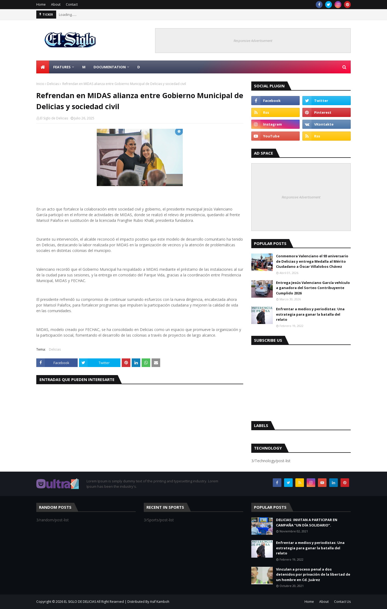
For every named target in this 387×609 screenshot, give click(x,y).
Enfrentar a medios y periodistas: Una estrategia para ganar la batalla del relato (310, 314)
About (55, 4)
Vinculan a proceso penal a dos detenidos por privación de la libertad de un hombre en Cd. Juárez (313, 574)
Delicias (53, 83)
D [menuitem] (138, 67)
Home (41, 4)
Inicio (40, 83)
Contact (72, 4)
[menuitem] (42, 66)
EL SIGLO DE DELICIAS (80, 601)
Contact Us (342, 601)
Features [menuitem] (62, 67)
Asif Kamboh (159, 601)
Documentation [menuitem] (110, 67)
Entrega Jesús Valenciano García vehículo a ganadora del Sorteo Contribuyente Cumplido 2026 (313, 287)
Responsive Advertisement (253, 40)
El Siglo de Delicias (54, 118)
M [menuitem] (83, 67)
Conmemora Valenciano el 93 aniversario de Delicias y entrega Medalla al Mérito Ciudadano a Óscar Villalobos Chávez (312, 261)
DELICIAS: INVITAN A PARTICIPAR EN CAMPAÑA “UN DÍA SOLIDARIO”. (306, 522)
